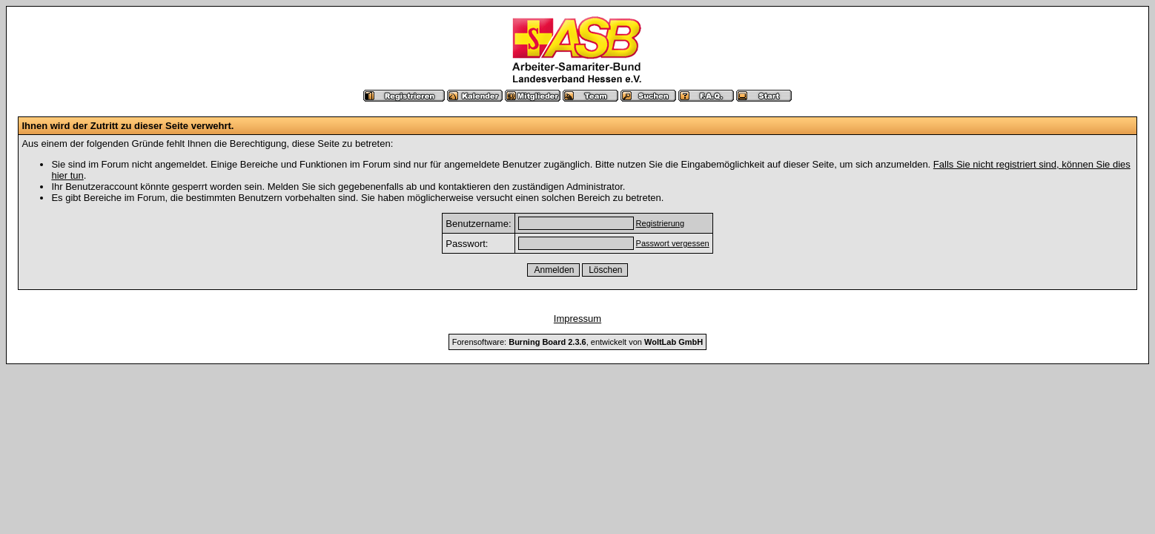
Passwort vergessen (672, 243)
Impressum (577, 318)
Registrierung (660, 223)
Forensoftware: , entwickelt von (577, 341)
